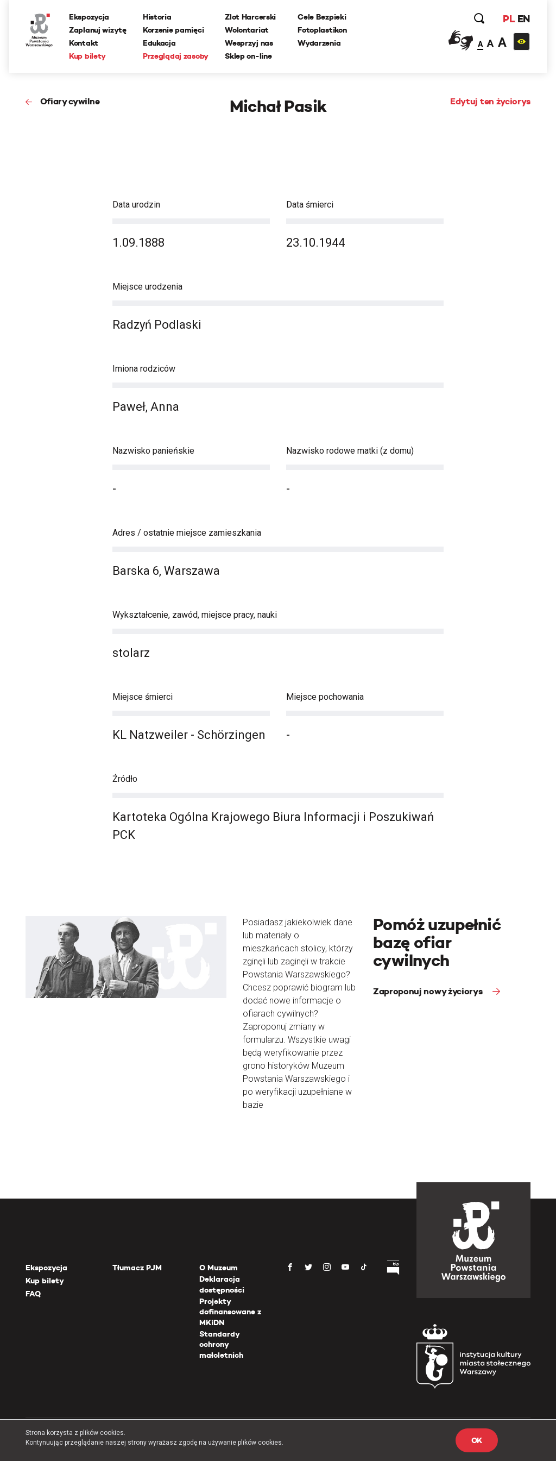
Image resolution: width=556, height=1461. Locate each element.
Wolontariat (247, 30)
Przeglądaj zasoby (175, 56)
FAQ (33, 1294)
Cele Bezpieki (322, 17)
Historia (157, 17)
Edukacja (159, 43)
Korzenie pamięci (173, 30)
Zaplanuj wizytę (98, 30)
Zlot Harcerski (250, 17)
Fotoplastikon (322, 30)
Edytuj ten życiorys (490, 101)
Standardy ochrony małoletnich (221, 1344)
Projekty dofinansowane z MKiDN (230, 1311)
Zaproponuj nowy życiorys (428, 991)
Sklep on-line (248, 56)
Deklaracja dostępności (221, 1284)
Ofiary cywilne (70, 101)
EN (523, 18)
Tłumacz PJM (137, 1267)
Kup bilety (87, 56)
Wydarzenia (319, 43)
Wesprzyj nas (249, 43)
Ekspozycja (89, 17)
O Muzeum (218, 1267)
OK (476, 1440)
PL (509, 18)
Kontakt (83, 43)
